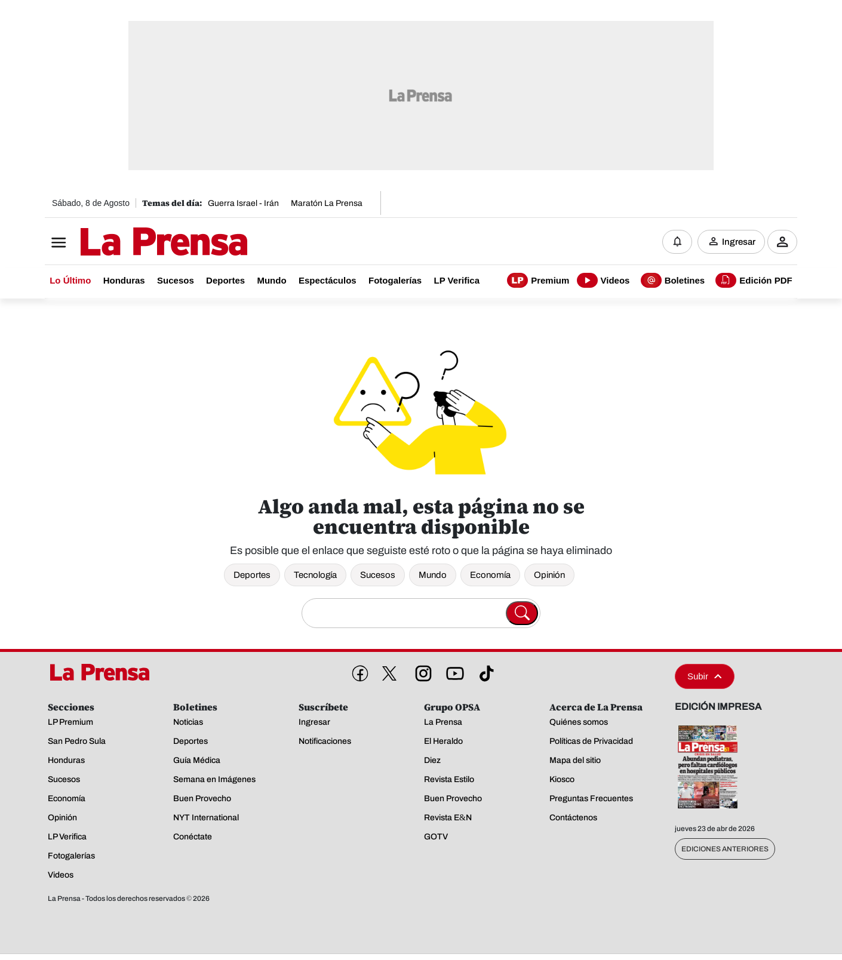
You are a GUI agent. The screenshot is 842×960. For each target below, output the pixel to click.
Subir (704, 676)
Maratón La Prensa (326, 203)
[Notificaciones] (677, 242)
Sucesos (377, 575)
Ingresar (738, 242)
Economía (490, 575)
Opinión (549, 575)
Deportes (252, 575)
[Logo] (134, 243)
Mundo (433, 575)
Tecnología (315, 575)
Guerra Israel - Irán (243, 203)
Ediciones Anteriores (725, 849)
